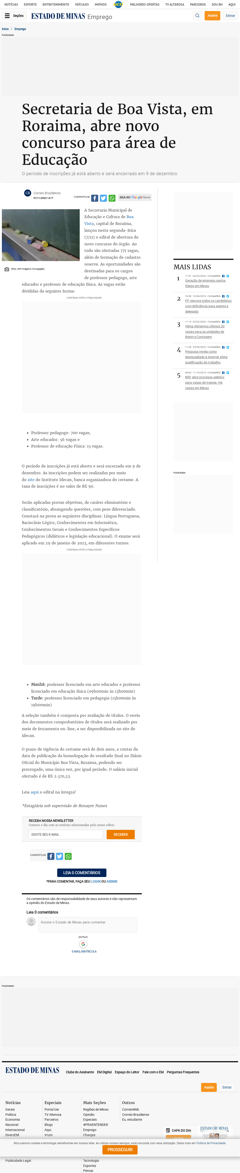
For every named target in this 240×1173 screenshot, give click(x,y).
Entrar (230, 15)
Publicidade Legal (18, 1161)
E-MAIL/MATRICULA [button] (84, 951)
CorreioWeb (130, 1110)
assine (111, 881)
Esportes (89, 1166)
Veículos (82, 4)
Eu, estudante (132, 1120)
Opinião (88, 1115)
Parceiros (198, 4)
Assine (212, 15)
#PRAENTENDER (95, 1125)
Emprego (99, 16)
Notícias (11, 4)
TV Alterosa (174, 4)
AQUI (232, 4)
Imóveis (101, 4)
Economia (12, 1120)
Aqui (48, 1130)
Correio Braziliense (135, 1115)
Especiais (90, 1120)
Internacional (15, 1130)
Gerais (10, 1110)
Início (5, 29)
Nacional (11, 1125)
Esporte (30, 4)
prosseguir (120, 1149)
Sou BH (217, 4)
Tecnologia (91, 1161)
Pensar (88, 1171)
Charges (89, 1135)
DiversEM (12, 1135)
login (96, 881)
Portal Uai (52, 1110)
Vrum (48, 1135)
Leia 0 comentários (81, 872)
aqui (35, 792)
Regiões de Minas (96, 1110)
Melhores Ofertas (144, 4)
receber (121, 834)
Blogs (49, 1125)
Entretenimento (56, 4)
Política (10, 1115)
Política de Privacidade (210, 1143)
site (31, 479)
